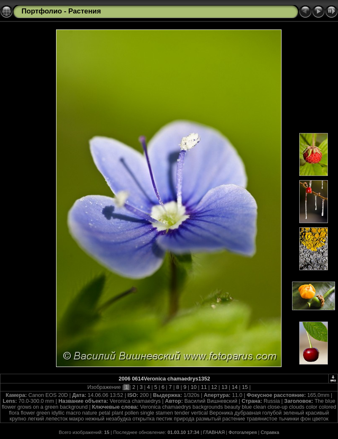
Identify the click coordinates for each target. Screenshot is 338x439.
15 (244, 387)
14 (234, 387)
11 (203, 387)
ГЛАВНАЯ (214, 432)
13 (224, 387)
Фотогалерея (242, 432)
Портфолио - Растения (61, 11)
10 (193, 387)
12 (214, 387)
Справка (270, 432)
